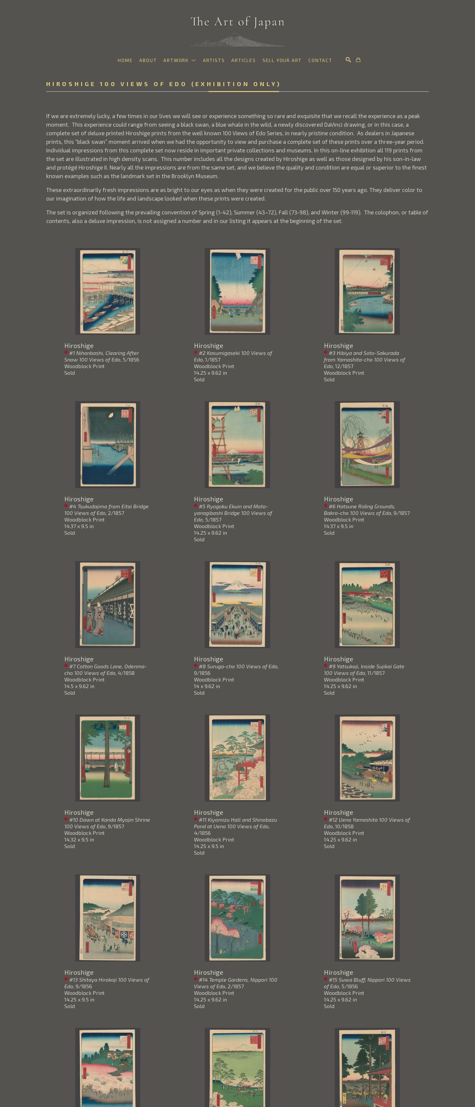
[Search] (348, 59)
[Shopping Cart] (358, 59)
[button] (179, 60)
